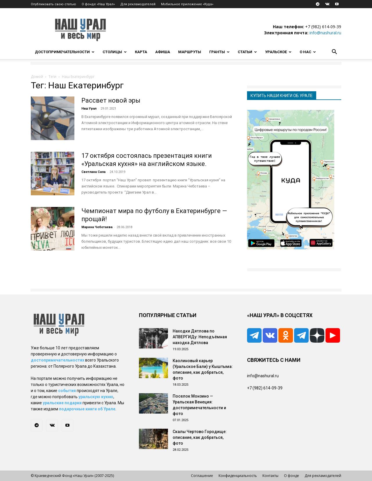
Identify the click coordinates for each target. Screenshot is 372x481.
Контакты (270, 475)
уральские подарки (62, 402)
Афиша (162, 52)
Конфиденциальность (238, 475)
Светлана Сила (93, 172)
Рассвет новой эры (110, 100)
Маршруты (189, 52)
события (67, 390)
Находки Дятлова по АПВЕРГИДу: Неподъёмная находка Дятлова (200, 337)
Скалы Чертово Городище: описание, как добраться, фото (200, 437)
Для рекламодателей (137, 4)
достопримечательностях (57, 360)
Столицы (115, 52)
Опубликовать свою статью (53, 4)
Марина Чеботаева (96, 227)
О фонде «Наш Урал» (98, 4)
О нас (308, 52)
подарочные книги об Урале (87, 409)
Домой (37, 76)
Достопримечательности (64, 52)
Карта (141, 52)
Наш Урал (88, 108)
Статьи (247, 52)
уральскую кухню (95, 396)
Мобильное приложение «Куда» (187, 4)
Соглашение (202, 475)
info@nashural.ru (325, 32)
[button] (334, 52)
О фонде (291, 475)
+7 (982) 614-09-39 (323, 26)
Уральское (278, 52)
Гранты (219, 52)
